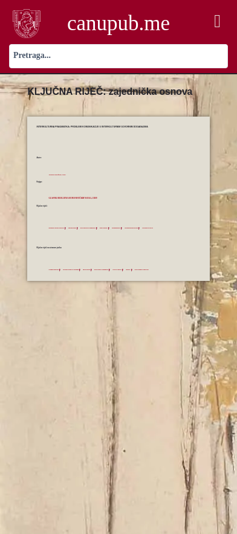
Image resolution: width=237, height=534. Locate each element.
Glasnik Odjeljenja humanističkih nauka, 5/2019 (77, 198)
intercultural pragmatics (109, 270)
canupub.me (118, 23)
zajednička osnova (163, 228)
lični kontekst (112, 228)
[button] (218, 20)
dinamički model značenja (57, 228)
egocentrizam (76, 228)
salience (140, 270)
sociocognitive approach (155, 270)
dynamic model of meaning (74, 270)
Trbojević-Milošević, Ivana (58, 175)
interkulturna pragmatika (94, 228)
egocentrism (92, 270)
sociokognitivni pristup (144, 228)
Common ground (54, 270)
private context (128, 270)
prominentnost (127, 228)
